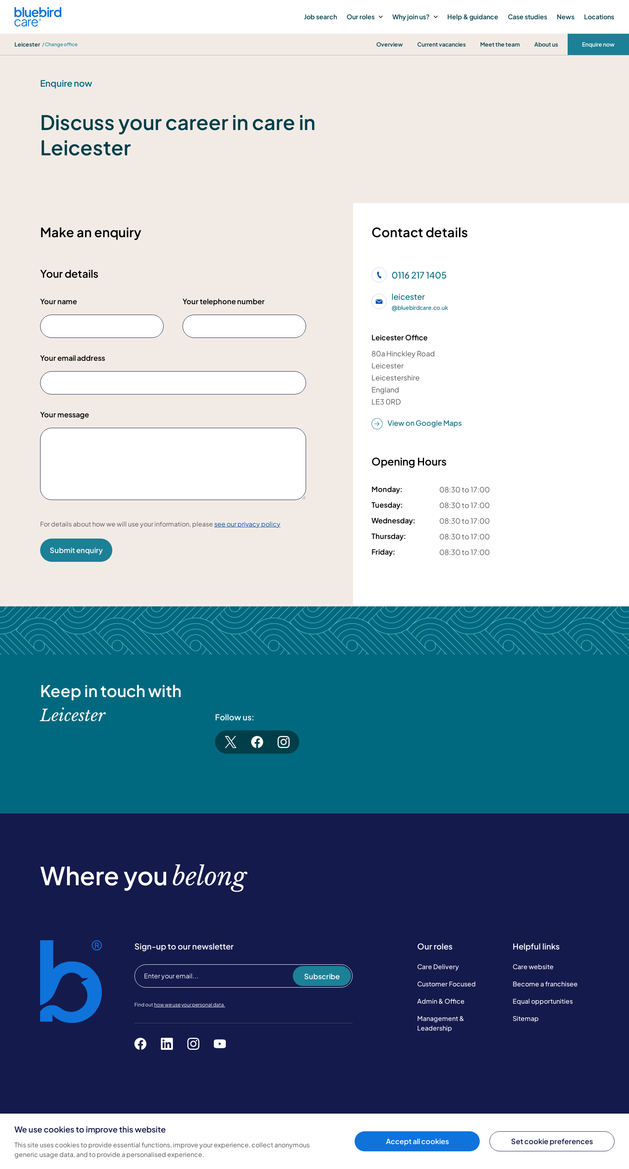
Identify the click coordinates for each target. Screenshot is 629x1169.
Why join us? (415, 16)
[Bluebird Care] (37, 23)
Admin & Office (441, 1001)
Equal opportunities (543, 1001)
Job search (320, 16)
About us (546, 44)
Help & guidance (472, 16)
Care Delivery (438, 966)
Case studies (527, 16)
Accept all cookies (417, 1141)
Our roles (365, 16)
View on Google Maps (416, 423)
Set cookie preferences (552, 1141)
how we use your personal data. (189, 1005)
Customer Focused (446, 984)
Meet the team (500, 44)
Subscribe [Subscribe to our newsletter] (322, 976)
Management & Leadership (440, 1023)
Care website (533, 966)
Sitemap (526, 1018)
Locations (599, 16)
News (565, 16)
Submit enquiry (76, 550)
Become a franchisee (545, 984)
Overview (389, 44)
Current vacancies (441, 44)
